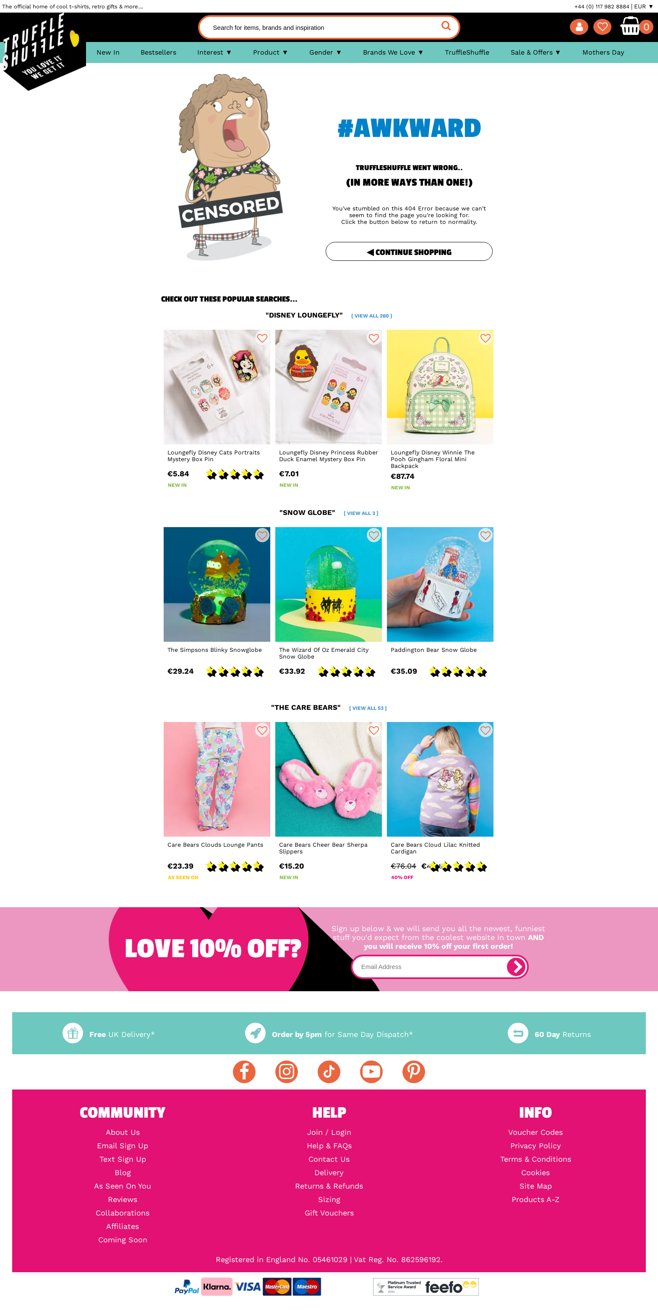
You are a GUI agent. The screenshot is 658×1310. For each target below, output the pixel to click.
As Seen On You (122, 1186)
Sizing (329, 1199)
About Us (123, 1132)
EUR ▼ (644, 6)
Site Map (536, 1186)
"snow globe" (329, 512)
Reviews (122, 1199)
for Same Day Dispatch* (329, 1034)
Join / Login (329, 1132)
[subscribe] (516, 967)
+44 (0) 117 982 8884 (601, 6)
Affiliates (122, 1226)
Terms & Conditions (535, 1159)
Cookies (535, 1172)
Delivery (329, 1172)
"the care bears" (329, 707)
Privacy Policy (535, 1146)
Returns (549, 1034)
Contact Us (329, 1159)
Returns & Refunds (329, 1186)
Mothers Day (603, 52)
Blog (123, 1172)
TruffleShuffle (467, 52)
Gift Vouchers (329, 1213)
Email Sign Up (122, 1146)
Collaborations (122, 1213)
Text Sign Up (122, 1159)
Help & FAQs (329, 1146)
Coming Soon (122, 1240)
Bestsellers (158, 52)
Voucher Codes (535, 1132)
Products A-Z (535, 1199)
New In (108, 52)
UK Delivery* (109, 1034)
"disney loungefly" (329, 315)
